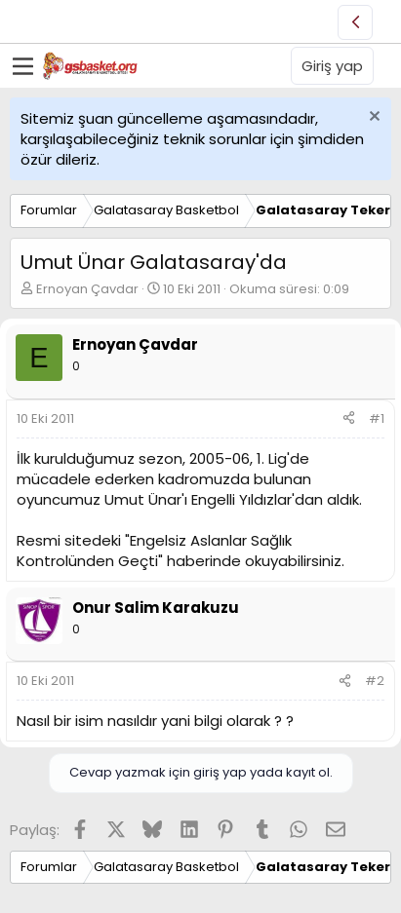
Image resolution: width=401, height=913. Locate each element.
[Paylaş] (349, 419)
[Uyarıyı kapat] (372, 118)
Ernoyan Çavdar (87, 289)
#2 (374, 680)
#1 (376, 418)
